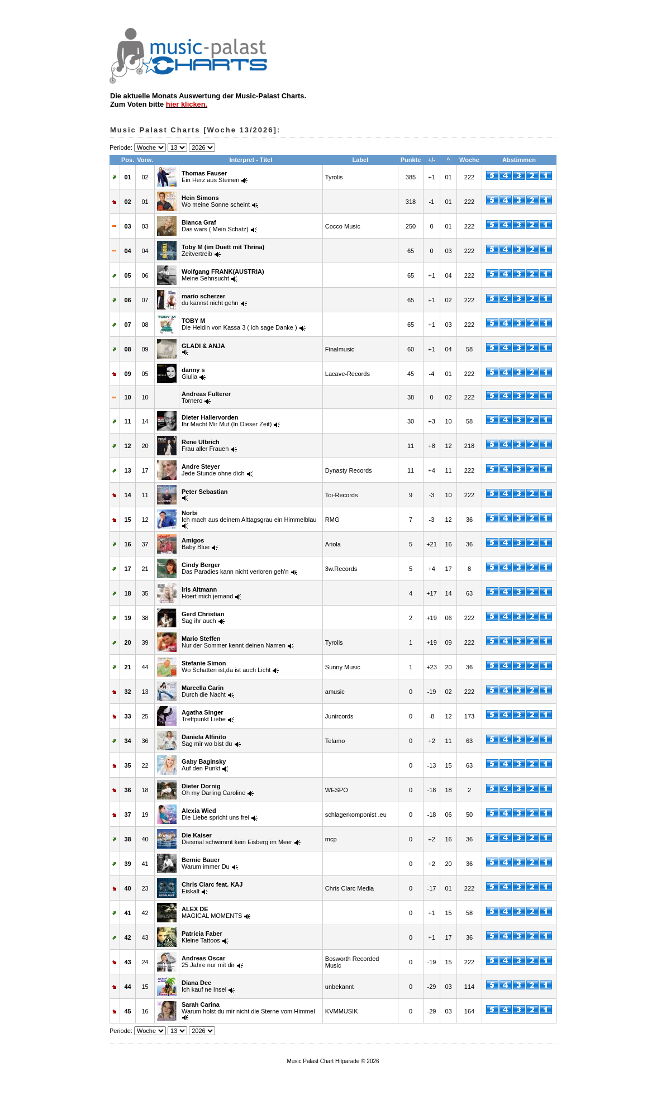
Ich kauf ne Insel (204, 986)
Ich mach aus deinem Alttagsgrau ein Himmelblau (249, 516)
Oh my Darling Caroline (213, 789)
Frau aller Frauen (205, 445)
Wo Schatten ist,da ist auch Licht (226, 666)
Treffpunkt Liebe (204, 715)
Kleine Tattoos (202, 937)
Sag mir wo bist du (207, 740)
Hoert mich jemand (207, 592)
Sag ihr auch (203, 617)
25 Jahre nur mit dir (208, 961)
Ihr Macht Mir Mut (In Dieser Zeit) (227, 420)
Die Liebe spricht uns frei (215, 814)
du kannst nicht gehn (210, 299)
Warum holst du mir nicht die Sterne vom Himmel (248, 1008)
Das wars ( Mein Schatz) (215, 225)
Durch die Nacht (204, 691)
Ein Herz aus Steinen (210, 176)
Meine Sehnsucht (223, 275)
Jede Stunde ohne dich (213, 470)
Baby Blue (196, 543)
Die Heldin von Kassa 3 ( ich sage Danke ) (239, 324)
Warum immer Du (206, 863)
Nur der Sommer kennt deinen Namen (234, 642)
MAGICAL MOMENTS (212, 912)
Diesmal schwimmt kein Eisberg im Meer (237, 838)
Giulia (193, 373)
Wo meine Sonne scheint (216, 201)
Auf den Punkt (204, 765)
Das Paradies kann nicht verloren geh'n (235, 568)
